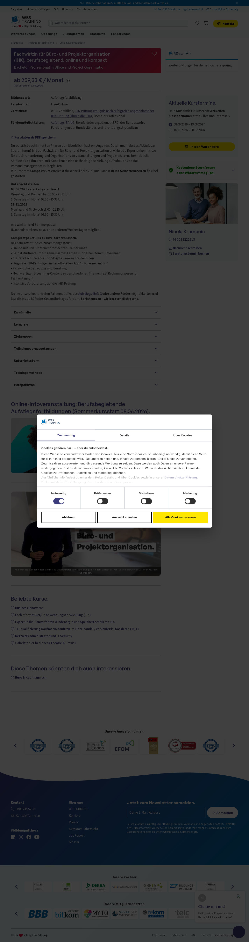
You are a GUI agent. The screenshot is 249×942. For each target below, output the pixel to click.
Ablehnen (68, 517)
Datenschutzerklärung (180, 477)
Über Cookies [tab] (182, 435)
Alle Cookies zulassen (180, 517)
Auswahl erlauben (124, 517)
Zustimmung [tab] (66, 435)
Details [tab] (124, 435)
